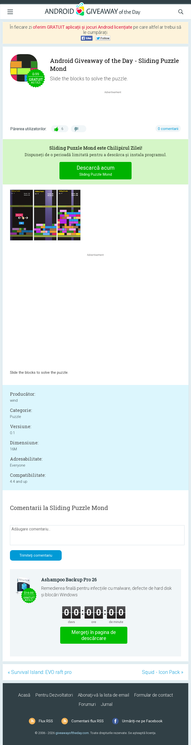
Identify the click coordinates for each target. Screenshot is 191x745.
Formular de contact (153, 695)
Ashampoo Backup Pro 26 (69, 580)
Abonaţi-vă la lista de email (103, 695)
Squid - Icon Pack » (162, 672)
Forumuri (87, 704)
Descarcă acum (95, 171)
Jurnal (106, 704)
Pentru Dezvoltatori (54, 695)
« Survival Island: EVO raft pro (40, 672)
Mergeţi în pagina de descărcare (93, 635)
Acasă (24, 695)
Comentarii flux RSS (87, 721)
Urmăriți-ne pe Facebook (142, 721)
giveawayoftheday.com (72, 733)
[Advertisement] (115, 106)
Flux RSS (46, 721)
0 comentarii (168, 128)
